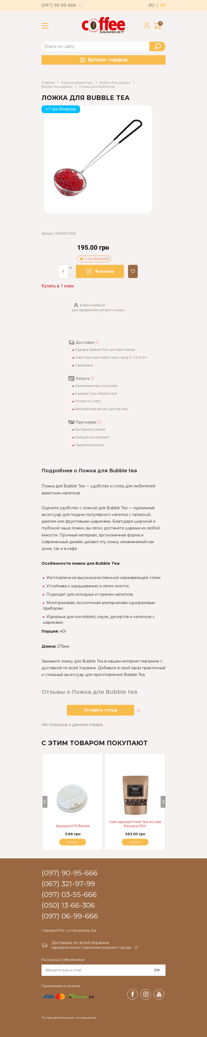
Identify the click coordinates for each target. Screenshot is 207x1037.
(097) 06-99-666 (70, 916)
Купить (135, 842)
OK (157, 970)
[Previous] (45, 802)
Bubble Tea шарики (115, 83)
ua (162, 5)
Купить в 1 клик (58, 286)
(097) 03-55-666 (69, 895)
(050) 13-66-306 (68, 905)
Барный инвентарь (77, 83)
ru (151, 5)
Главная (48, 83)
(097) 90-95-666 (59, 5)
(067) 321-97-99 (68, 884)
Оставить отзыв (101, 710)
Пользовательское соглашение (69, 1017)
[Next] (163, 802)
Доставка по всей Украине (80, 942)
